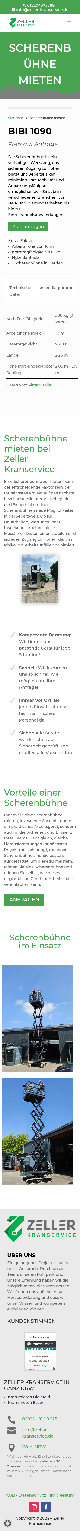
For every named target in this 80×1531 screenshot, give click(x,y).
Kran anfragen (28, 226)
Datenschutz (32, 1495)
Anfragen (31, 874)
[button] (7, 1523)
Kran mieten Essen (26, 1402)
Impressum (62, 1495)
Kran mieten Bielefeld (29, 1397)
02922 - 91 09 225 (39, 1418)
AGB (10, 1495)
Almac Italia (39, 385)
